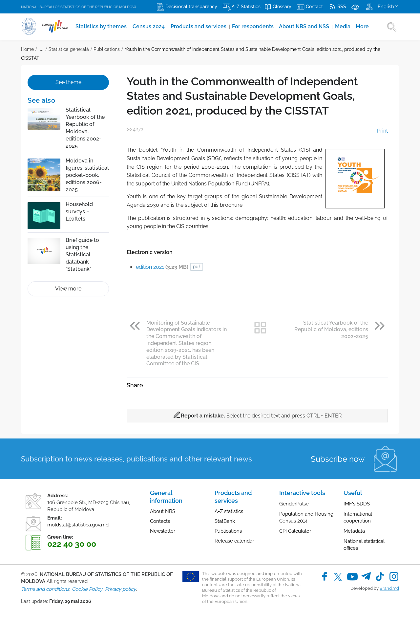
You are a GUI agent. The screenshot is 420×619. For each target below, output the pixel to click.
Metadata (354, 531)
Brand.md (389, 588)
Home (27, 49)
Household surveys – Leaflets (79, 211)
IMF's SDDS (357, 504)
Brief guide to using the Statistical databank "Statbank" (82, 254)
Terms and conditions (45, 589)
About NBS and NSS (278, 26)
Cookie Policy (87, 589)
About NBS (162, 511)
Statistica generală (69, 49)
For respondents (232, 26)
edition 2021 (162, 267)
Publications (107, 49)
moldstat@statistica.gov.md (78, 525)
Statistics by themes (97, 26)
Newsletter (162, 531)
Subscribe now (338, 459)
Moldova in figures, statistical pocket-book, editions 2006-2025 (87, 175)
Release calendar (234, 541)
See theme (68, 82)
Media (311, 26)
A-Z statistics (229, 511)
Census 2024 (139, 26)
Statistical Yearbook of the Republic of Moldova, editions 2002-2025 (85, 128)
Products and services (184, 26)
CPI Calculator (295, 531)
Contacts (160, 521)
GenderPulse (294, 504)
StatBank (225, 521)
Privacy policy (120, 589)
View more (68, 289)
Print (378, 131)
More (329, 26)
